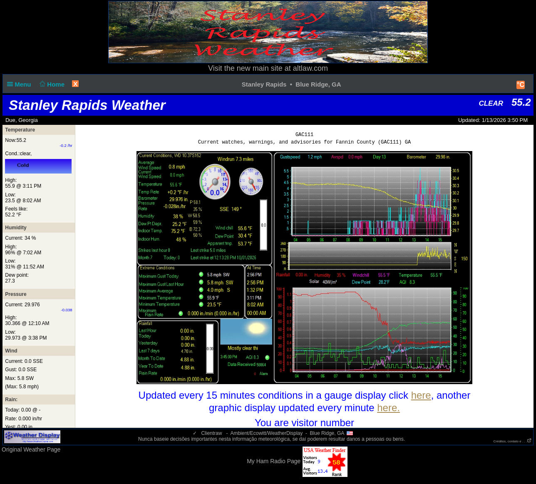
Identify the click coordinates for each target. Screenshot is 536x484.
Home (51, 84)
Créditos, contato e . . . (513, 441)
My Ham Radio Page (273, 461)
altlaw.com (310, 68)
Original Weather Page (31, 449)
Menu (21, 84)
